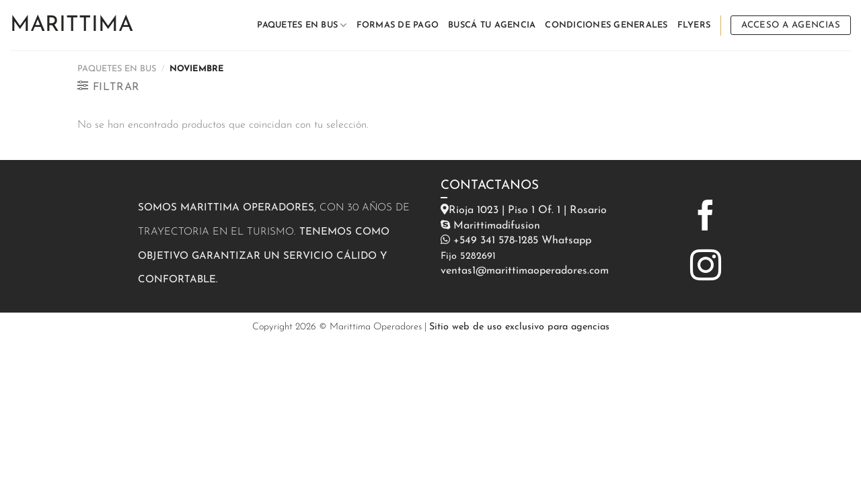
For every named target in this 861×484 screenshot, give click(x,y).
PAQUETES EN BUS (301, 25)
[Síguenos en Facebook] (705, 217)
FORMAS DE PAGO (398, 25)
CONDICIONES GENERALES (606, 25)
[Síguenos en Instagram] (705, 267)
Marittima (71, 25)
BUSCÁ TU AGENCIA (491, 25)
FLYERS (694, 25)
